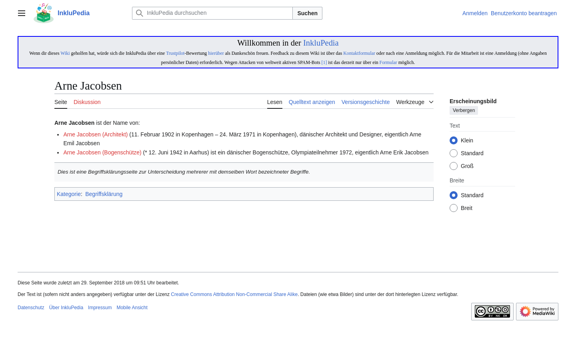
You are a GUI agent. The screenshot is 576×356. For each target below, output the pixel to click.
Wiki (65, 53)
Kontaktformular (359, 53)
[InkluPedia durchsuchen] (212, 13)
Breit (466, 208)
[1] (324, 62)
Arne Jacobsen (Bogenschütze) (102, 152)
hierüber (216, 53)
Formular (388, 62)
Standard (472, 153)
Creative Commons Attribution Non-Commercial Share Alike (234, 294)
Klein (467, 141)
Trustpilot (175, 53)
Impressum (100, 307)
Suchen (307, 13)
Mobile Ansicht (131, 307)
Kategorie (69, 194)
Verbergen (464, 111)
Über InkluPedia (66, 307)
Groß (467, 166)
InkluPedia (321, 42)
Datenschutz (31, 307)
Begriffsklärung (103, 194)
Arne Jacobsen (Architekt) (95, 134)
